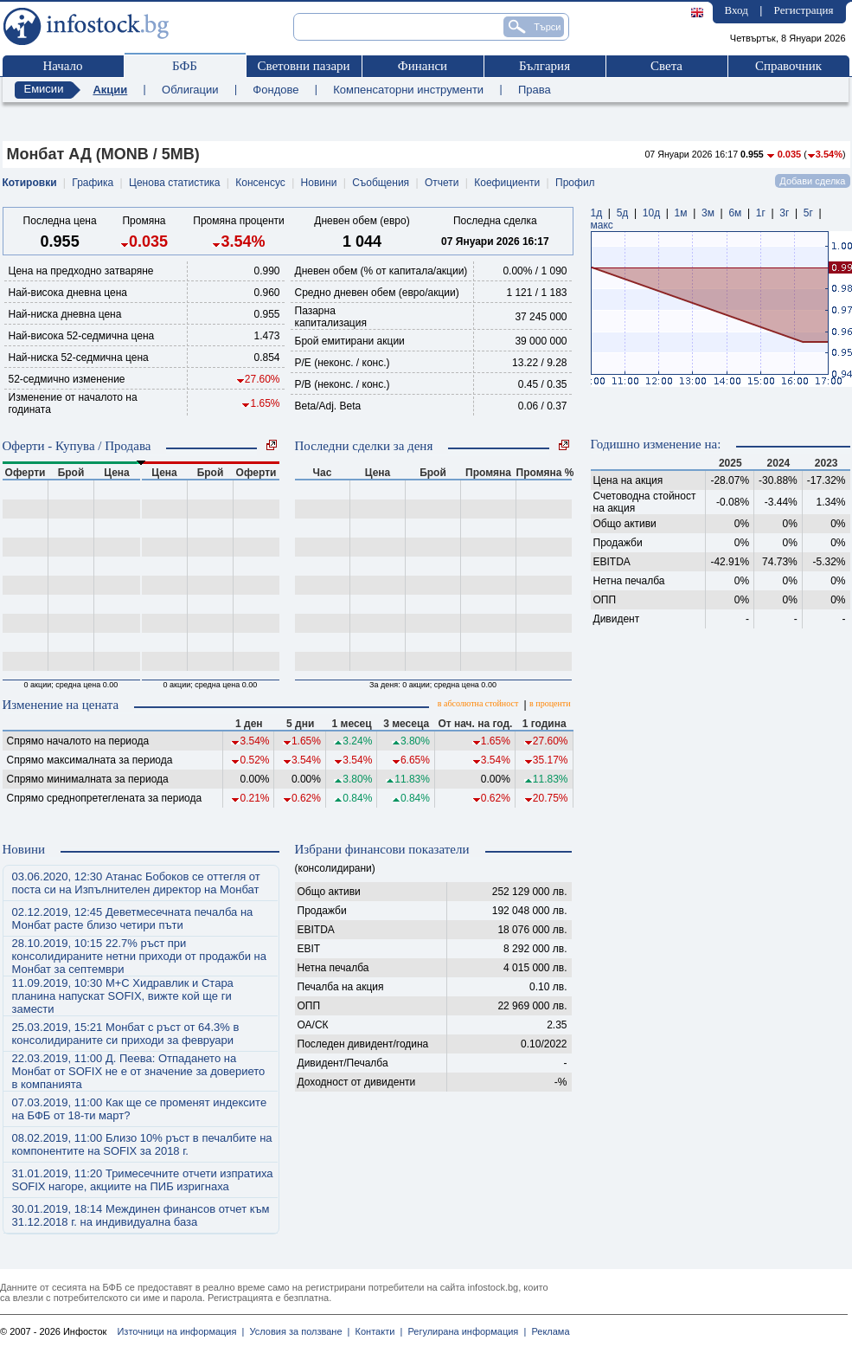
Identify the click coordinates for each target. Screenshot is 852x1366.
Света (666, 66)
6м (734, 213)
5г (808, 213)
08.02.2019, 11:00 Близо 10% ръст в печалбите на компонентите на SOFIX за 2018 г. (142, 1144)
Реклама (547, 1331)
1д (597, 213)
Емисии (44, 88)
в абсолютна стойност (478, 703)
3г (784, 213)
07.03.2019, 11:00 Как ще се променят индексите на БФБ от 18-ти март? (139, 1109)
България (544, 66)
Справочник (788, 66)
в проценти (549, 703)
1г (761, 213)
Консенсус (260, 183)
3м (707, 213)
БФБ (184, 66)
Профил (575, 183)
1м (681, 213)
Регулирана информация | (464, 1331)
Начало (62, 66)
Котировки (30, 183)
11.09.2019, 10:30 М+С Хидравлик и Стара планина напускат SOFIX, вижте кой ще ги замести (123, 995)
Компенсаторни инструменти (408, 89)
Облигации (190, 89)
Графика (92, 183)
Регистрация (804, 9)
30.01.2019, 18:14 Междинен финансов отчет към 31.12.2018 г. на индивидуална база (141, 1215)
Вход (736, 9)
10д (651, 213)
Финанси (422, 66)
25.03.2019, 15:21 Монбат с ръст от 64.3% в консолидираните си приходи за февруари (126, 1034)
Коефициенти (507, 183)
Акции (110, 89)
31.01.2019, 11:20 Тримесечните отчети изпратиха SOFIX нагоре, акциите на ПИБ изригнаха (142, 1180)
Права (534, 89)
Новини (319, 183)
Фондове (275, 89)
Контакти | (375, 1331)
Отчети (442, 183)
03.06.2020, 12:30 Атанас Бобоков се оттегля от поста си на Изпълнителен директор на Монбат (136, 883)
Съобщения (380, 183)
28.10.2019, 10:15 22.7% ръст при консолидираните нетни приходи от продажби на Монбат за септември (139, 956)
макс (602, 225)
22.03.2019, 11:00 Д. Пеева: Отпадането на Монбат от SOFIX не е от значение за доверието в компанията (139, 1071)
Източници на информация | (180, 1331)
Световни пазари (303, 66)
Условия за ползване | (296, 1331)
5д (623, 213)
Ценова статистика (174, 183)
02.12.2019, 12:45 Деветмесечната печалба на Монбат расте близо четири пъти (132, 918)
